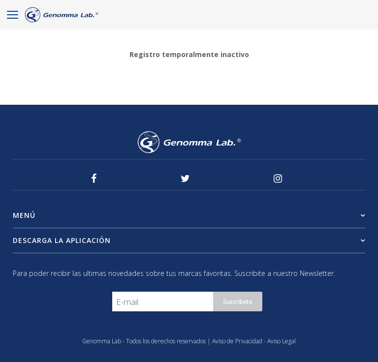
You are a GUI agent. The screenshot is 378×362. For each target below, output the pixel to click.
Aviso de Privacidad (238, 341)
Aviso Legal (281, 341)
